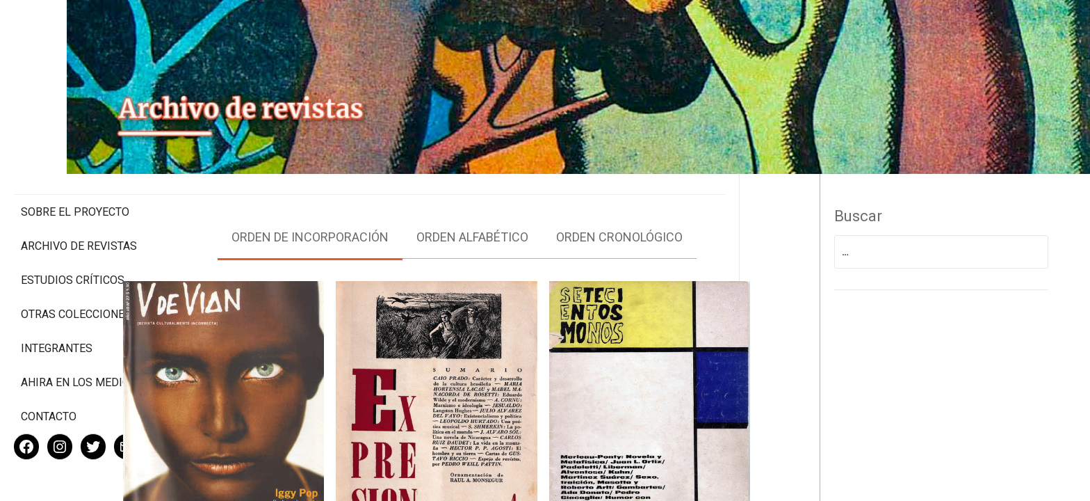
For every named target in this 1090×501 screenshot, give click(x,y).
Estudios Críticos (72, 221)
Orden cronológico (686, 219)
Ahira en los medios (79, 337)
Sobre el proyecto (75, 153)
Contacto (48, 371)
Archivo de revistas (79, 187)
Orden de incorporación (376, 219)
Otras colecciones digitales (76, 262)
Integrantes (56, 303)
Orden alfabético (539, 219)
